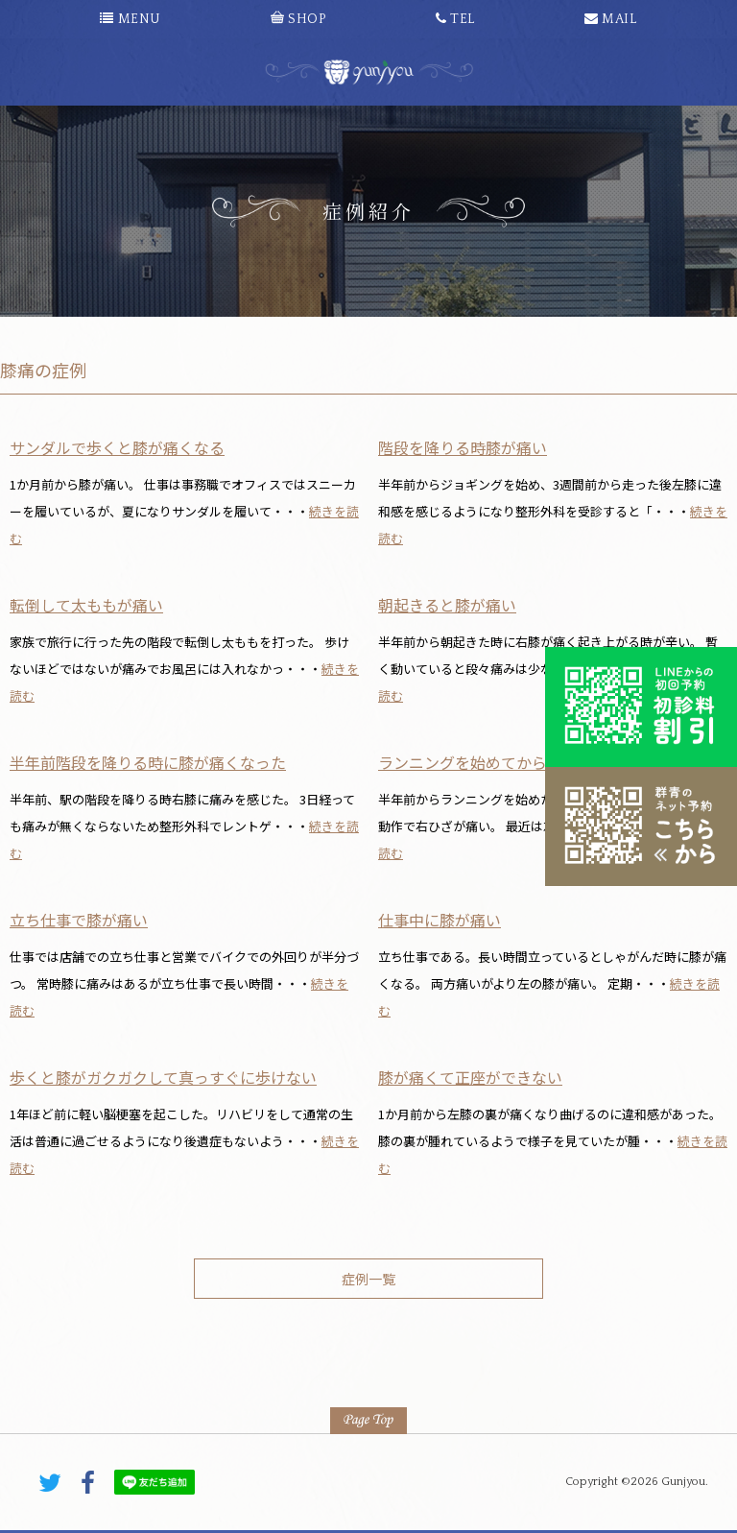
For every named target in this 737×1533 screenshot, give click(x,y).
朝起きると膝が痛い (447, 604)
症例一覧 (368, 1278)
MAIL (610, 19)
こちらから (641, 826)
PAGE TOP (368, 1420)
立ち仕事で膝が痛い (79, 919)
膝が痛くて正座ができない (470, 1077)
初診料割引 (641, 706)
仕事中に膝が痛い (439, 919)
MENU (130, 19)
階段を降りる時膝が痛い (462, 447)
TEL (455, 19)
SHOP (298, 19)
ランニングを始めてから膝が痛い (493, 762)
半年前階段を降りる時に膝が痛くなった (148, 762)
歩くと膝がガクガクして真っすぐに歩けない (163, 1077)
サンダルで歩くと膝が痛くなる (117, 447)
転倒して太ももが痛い (86, 604)
